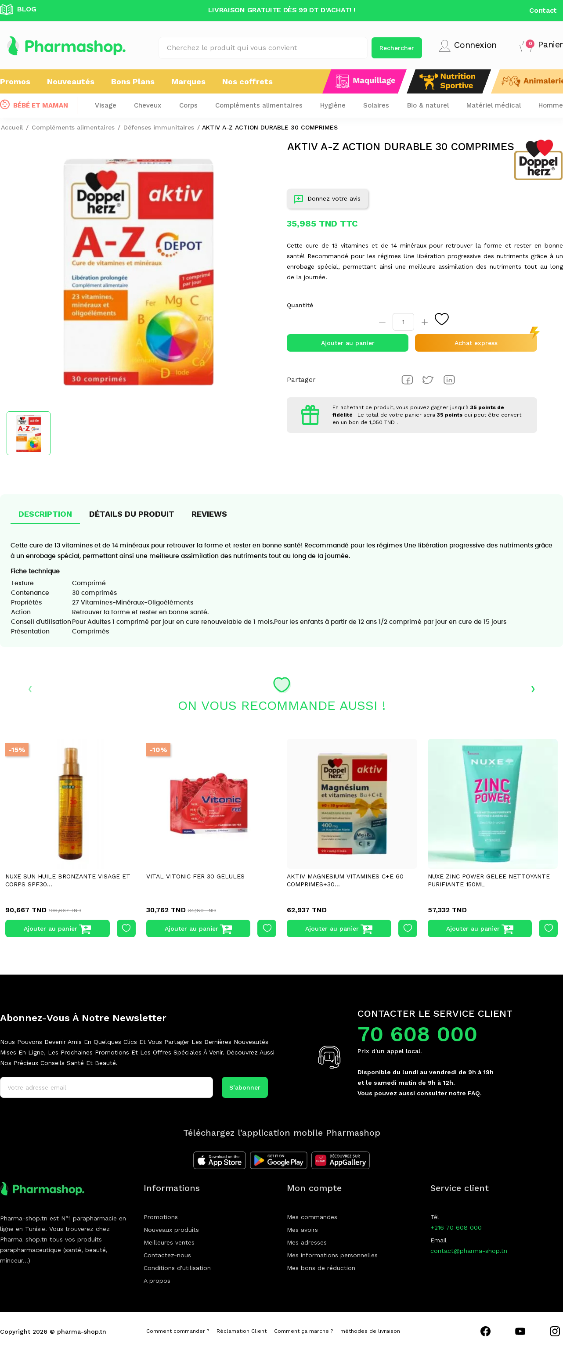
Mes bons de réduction (321, 1267)
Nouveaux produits (171, 1229)
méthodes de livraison (370, 1331)
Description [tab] (45, 513)
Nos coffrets (247, 81)
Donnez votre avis (327, 200)
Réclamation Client (242, 1331)
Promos (15, 81)
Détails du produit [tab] (131, 513)
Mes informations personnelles (332, 1255)
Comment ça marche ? (303, 1331)
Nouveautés (70, 81)
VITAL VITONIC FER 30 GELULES (195, 876)
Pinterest (449, 380)
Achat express (476, 342)
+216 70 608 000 (456, 1227)
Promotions (161, 1216)
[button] (541, 46)
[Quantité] (403, 322)
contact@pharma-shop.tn (468, 1250)
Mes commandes (312, 1216)
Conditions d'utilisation (177, 1267)
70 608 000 (417, 1034)
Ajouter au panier (348, 342)
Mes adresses (307, 1242)
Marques (188, 81)
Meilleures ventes (169, 1242)
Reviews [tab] (209, 513)
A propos (157, 1280)
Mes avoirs (302, 1229)
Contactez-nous (167, 1255)
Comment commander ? (177, 1331)
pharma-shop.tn (81, 1331)
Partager (407, 380)
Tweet (428, 380)
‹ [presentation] (30, 688)
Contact (543, 10)
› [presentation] (533, 688)
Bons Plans (133, 81)
